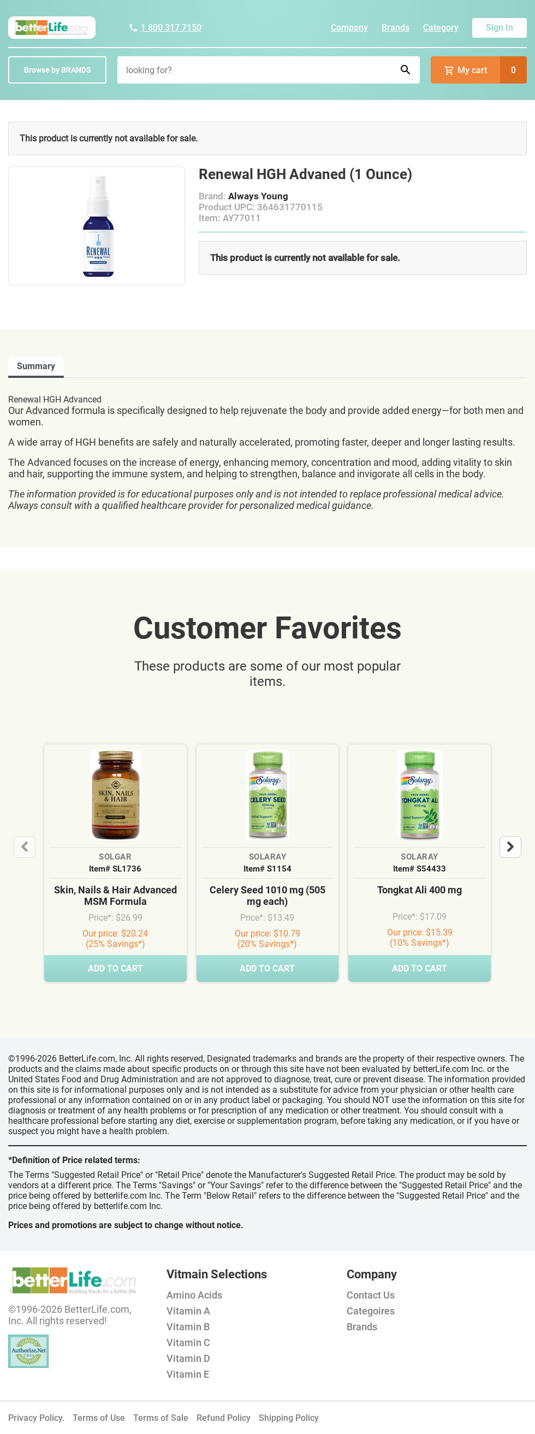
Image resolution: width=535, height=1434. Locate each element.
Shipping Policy (289, 1418)
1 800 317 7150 (164, 27)
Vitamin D (188, 1358)
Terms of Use (99, 1418)
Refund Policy (224, 1418)
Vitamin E (188, 1374)
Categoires (371, 1311)
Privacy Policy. (36, 1418)
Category (441, 27)
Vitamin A (188, 1311)
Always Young (258, 196)
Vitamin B (188, 1326)
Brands (395, 27)
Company (349, 27)
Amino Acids (194, 1295)
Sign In (499, 27)
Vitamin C (188, 1342)
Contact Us (371, 1295)
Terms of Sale (160, 1418)
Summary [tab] (36, 366)
